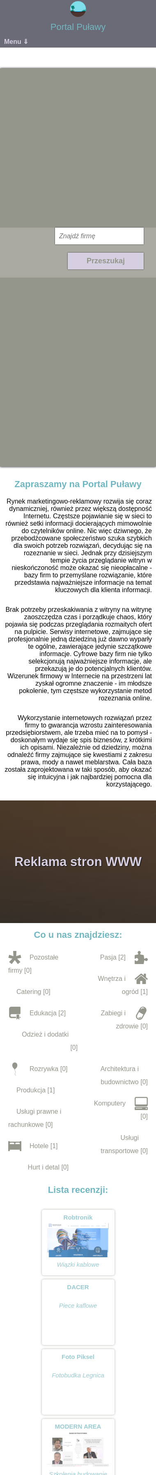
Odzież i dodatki (45, 1034)
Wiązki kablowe (78, 1264)
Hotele (39, 1145)
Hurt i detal (44, 1167)
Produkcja (31, 1090)
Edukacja (43, 1013)
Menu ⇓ (16, 41)
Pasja (108, 957)
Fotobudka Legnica (78, 1375)
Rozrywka (44, 1068)
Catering (28, 991)
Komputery (110, 1103)
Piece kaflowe (78, 1305)
